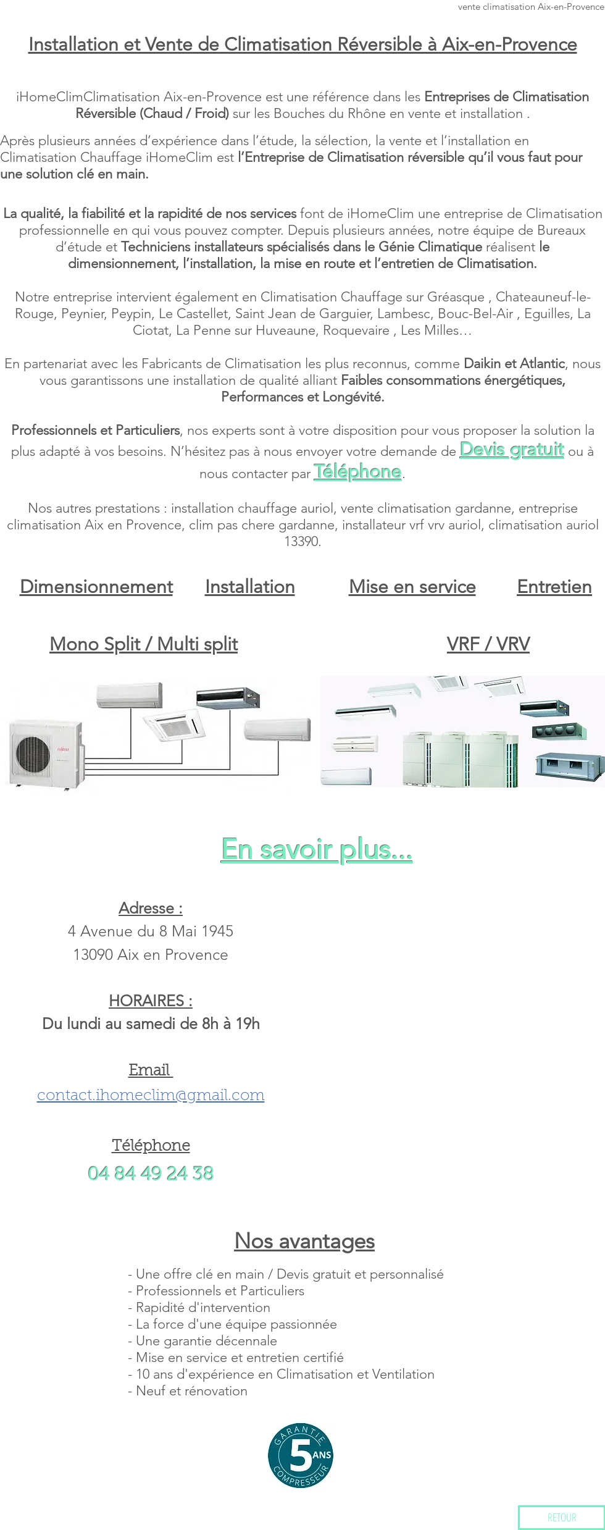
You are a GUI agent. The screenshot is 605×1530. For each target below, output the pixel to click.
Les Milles (430, 330)
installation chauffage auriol (252, 508)
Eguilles (547, 313)
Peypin (131, 313)
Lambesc (403, 313)
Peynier (82, 313)
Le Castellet (193, 313)
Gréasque (457, 296)
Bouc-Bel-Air (477, 313)
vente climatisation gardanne (426, 508)
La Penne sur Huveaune (245, 330)
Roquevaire (358, 330)
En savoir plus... (317, 849)
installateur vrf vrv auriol (411, 524)
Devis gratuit (512, 450)
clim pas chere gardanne (262, 524)
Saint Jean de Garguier (302, 313)
